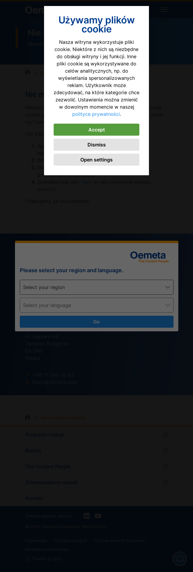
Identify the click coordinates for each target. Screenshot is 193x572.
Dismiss (97, 145)
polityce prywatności (96, 114)
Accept (96, 130)
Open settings (96, 160)
